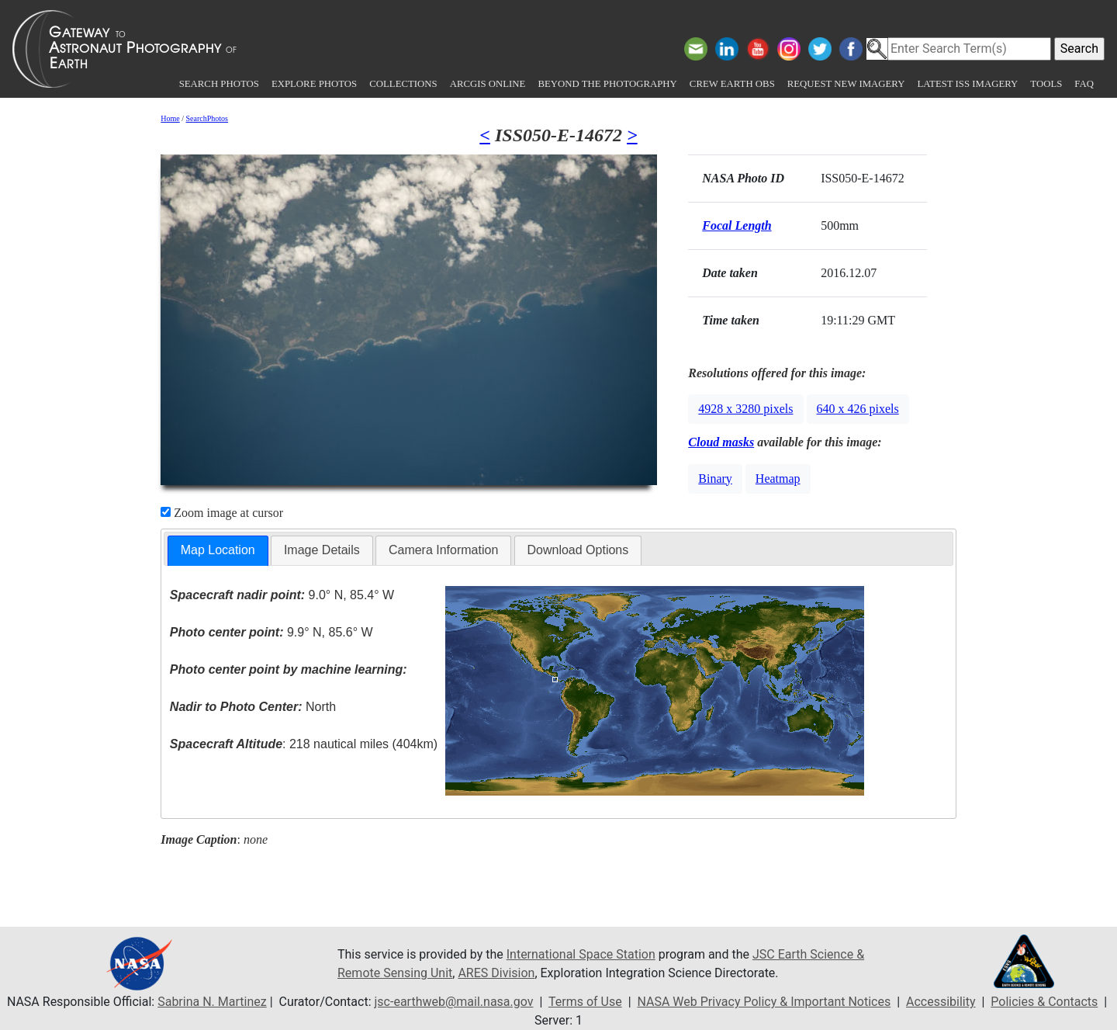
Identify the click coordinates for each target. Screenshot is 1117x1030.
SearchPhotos (207, 118)
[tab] (218, 551)
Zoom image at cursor (222, 512)
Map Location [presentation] (218, 550)
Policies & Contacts (1044, 1001)
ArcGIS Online (488, 83)
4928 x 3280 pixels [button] (745, 408)
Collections (403, 83)
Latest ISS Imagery (967, 83)
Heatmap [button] (778, 478)
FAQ (1084, 83)
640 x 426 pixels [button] (858, 408)
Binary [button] (715, 478)
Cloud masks (721, 442)
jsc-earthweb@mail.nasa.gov (454, 1001)
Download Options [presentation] (578, 550)
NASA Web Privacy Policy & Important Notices (763, 1001)
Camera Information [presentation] (443, 550)
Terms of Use (585, 1001)
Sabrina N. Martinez (211, 1001)
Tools (1046, 83)
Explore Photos (314, 83)
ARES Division (496, 973)
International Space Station (581, 954)
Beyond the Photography (607, 83)
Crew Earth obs (732, 83)
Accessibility (941, 1001)
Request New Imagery (846, 83)
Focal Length (736, 225)
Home (170, 118)
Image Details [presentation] (322, 550)
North (253, 706)
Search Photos (219, 83)
